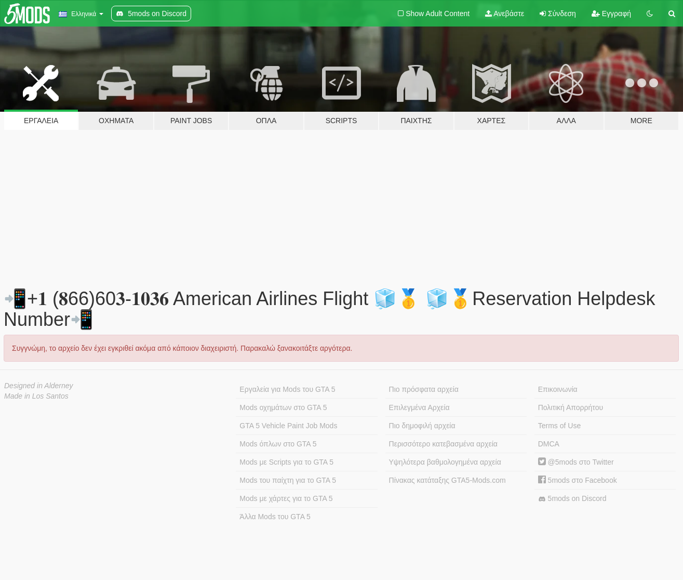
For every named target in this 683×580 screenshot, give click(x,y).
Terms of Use (559, 425)
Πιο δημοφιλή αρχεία (422, 425)
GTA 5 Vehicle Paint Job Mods (288, 425)
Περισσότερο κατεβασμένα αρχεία (443, 444)
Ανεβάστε (504, 13)
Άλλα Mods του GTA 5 (275, 516)
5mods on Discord (572, 498)
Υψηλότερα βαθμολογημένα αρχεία (445, 462)
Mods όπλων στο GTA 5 (277, 444)
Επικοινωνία (558, 389)
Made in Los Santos (36, 396)
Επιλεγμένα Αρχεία (419, 407)
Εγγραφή (611, 13)
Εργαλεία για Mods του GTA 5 (287, 389)
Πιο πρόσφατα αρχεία (424, 389)
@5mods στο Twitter (576, 462)
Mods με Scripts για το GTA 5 (286, 462)
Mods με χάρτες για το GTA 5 (285, 498)
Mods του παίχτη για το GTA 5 (287, 480)
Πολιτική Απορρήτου (570, 407)
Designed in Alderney (38, 385)
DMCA (548, 444)
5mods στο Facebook (577, 480)
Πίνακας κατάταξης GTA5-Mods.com (447, 480)
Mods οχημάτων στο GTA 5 (283, 407)
